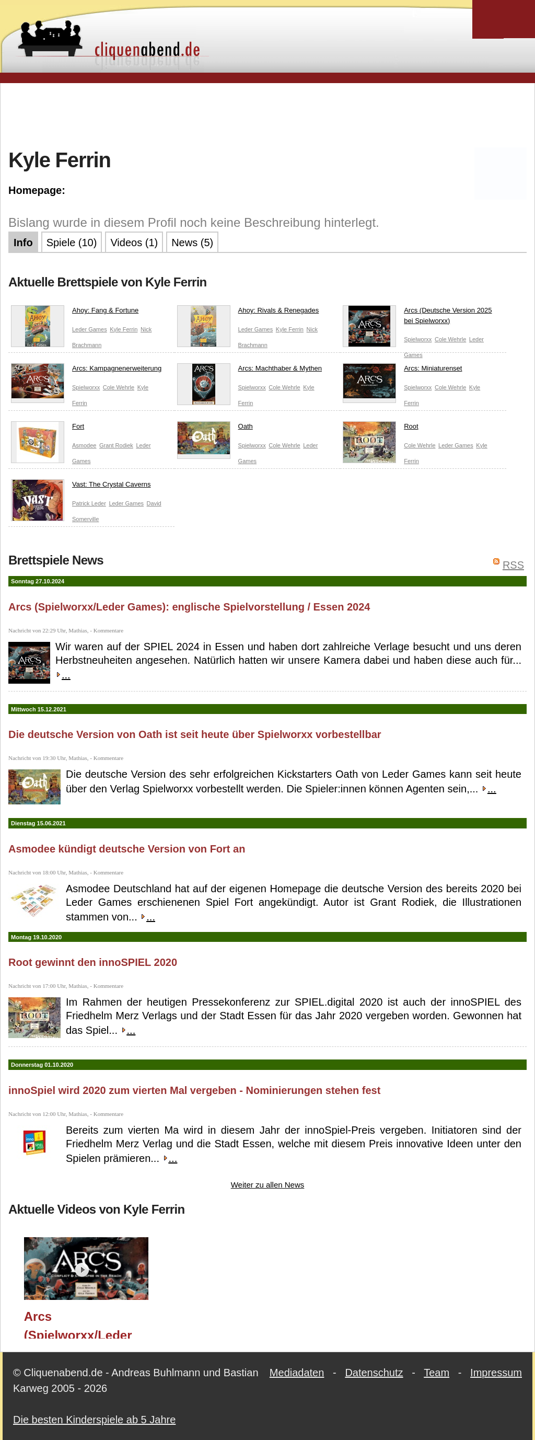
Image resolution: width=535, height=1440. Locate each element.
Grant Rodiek (116, 445)
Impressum (496, 1372)
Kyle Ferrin (123, 329)
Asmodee (84, 445)
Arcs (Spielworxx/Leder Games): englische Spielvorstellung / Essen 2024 (189, 607)
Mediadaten (297, 1372)
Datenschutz (374, 1372)
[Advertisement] (267, 114)
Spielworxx (418, 339)
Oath (215, 428)
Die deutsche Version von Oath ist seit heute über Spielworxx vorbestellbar (194, 734)
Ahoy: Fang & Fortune (74, 312)
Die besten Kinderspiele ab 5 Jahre (94, 1419)
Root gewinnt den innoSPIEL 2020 (92, 962)
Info (23, 242)
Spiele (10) (71, 242)
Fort (47, 428)
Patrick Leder (89, 503)
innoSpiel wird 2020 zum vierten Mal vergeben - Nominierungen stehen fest (194, 1090)
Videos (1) (134, 242)
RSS (513, 565)
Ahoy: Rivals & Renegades (248, 312)
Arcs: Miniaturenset (402, 370)
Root (380, 428)
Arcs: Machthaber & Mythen (249, 370)
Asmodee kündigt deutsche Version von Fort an (126, 849)
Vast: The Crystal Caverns (81, 486)
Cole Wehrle (450, 339)
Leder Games (89, 329)
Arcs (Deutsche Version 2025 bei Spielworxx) (417, 317)
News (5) (192, 242)
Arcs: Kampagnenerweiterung (86, 370)
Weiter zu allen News (268, 1184)
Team (436, 1372)
